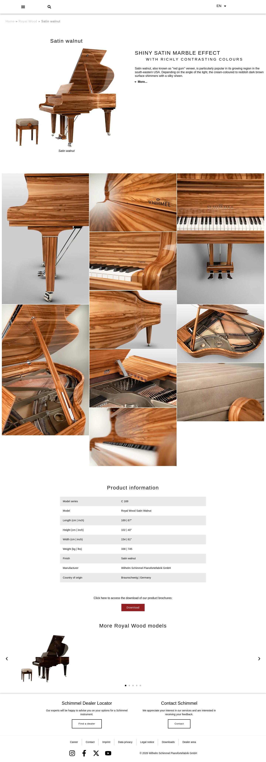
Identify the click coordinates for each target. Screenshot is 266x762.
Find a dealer (87, 725)
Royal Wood (28, 21)
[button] (23, 7)
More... (142, 81)
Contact (179, 725)
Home (10, 21)
